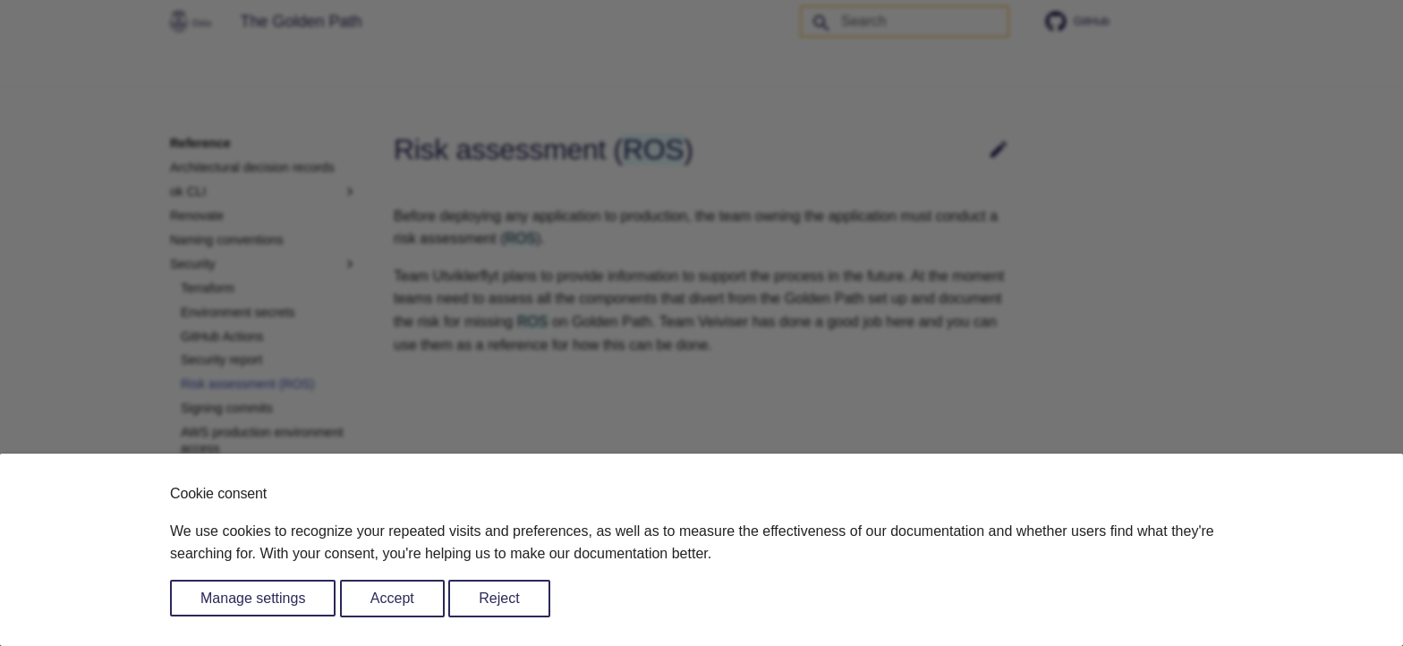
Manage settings (252, 598)
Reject (499, 598)
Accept (392, 598)
